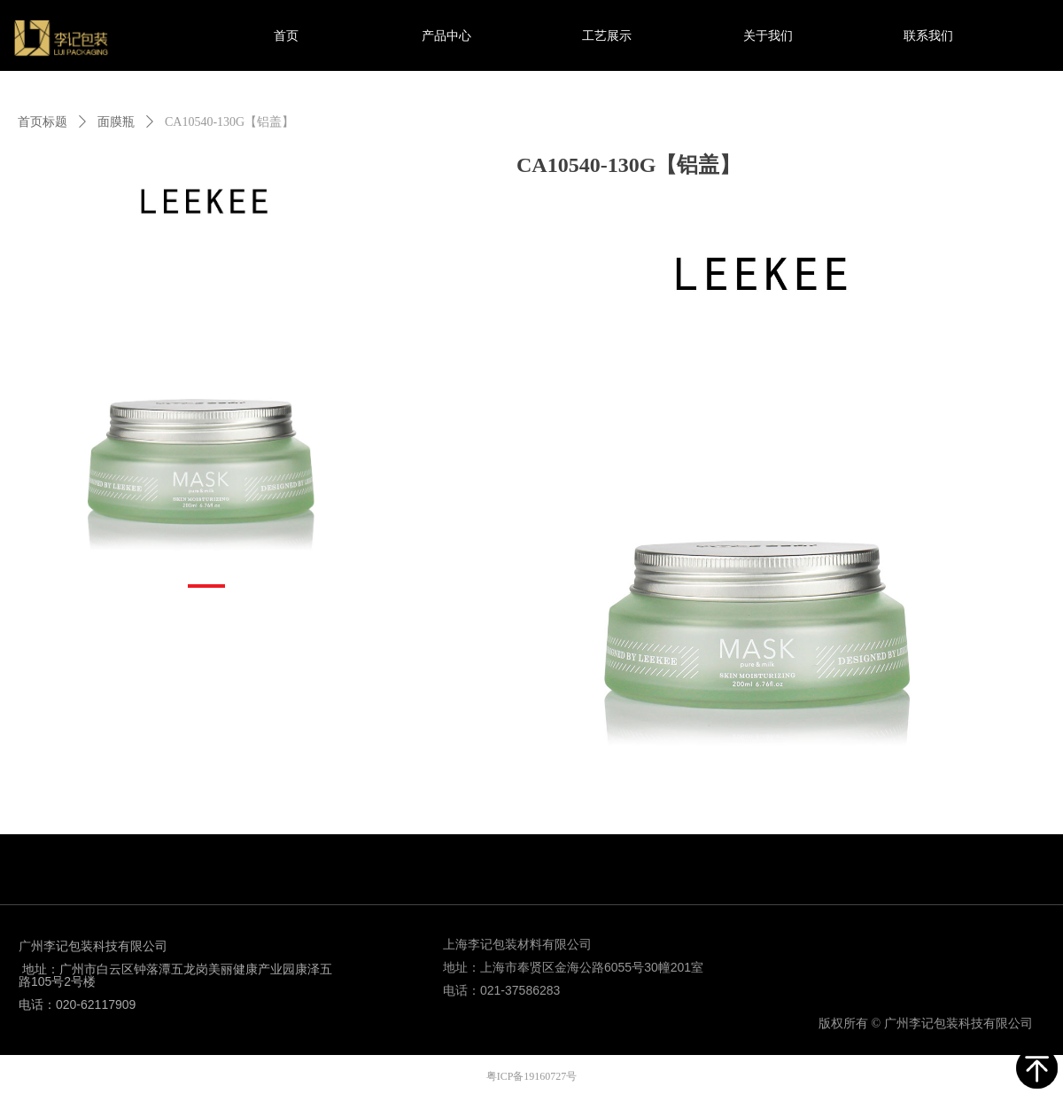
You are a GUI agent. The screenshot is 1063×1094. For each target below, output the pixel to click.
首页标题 (42, 122)
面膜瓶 (116, 122)
